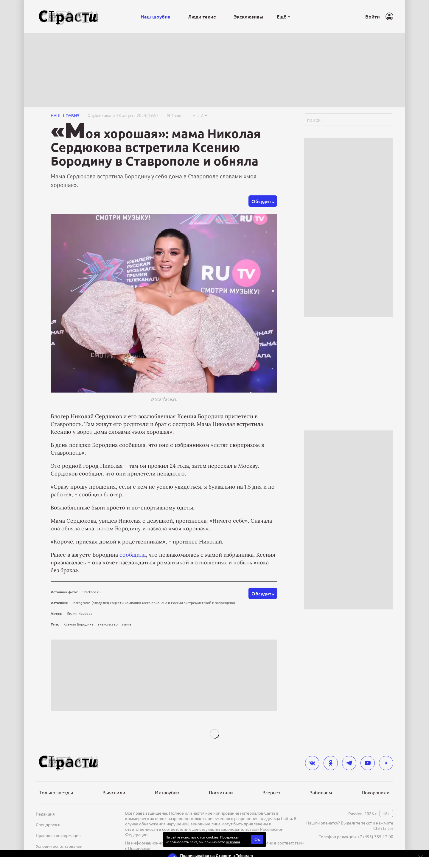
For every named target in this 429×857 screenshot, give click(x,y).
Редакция (45, 813)
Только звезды (56, 792)
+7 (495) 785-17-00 (375, 836)
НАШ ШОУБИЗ (65, 115)
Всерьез (271, 792)
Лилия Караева (79, 613)
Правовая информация (58, 835)
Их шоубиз (167, 792)
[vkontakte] (312, 763)
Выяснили (113, 792)
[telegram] (349, 763)
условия (233, 841)
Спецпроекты (49, 824)
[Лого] (68, 16)
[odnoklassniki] (331, 763)
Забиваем (321, 792)
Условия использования (59, 846)
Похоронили (376, 792)
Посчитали (221, 792)
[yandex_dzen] (386, 763)
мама (126, 624)
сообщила (132, 554)
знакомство (108, 624)
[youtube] (367, 763)
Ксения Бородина (78, 624)
